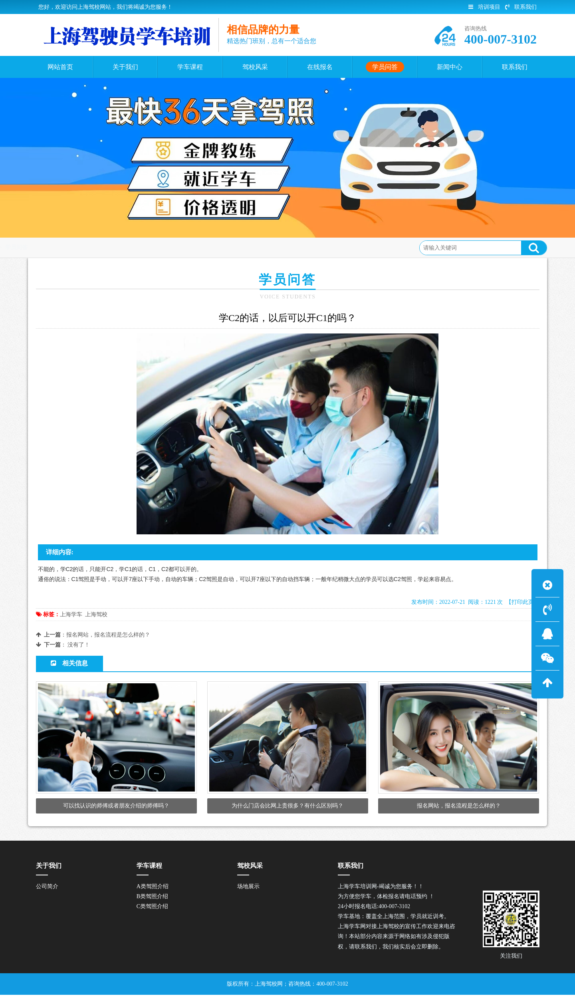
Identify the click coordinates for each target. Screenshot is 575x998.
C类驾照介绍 (152, 910)
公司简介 (47, 890)
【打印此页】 (522, 602)
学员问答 (96, 247)
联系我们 (521, 7)
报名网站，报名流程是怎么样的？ (108, 635)
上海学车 (71, 614)
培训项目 (484, 7)
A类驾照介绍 (153, 890)
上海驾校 (96, 614)
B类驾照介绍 (152, 900)
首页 (69, 247)
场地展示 (248, 890)
